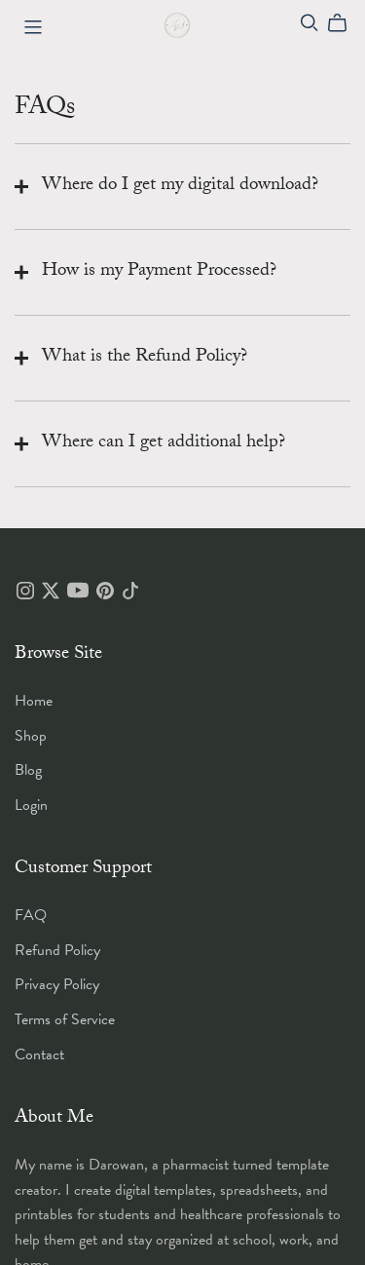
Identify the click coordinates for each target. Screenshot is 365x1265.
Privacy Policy (57, 984)
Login (31, 805)
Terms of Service (65, 1019)
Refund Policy (57, 950)
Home (34, 700)
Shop (31, 736)
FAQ (31, 915)
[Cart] (345, 23)
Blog (28, 770)
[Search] (309, 23)
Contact (39, 1054)
